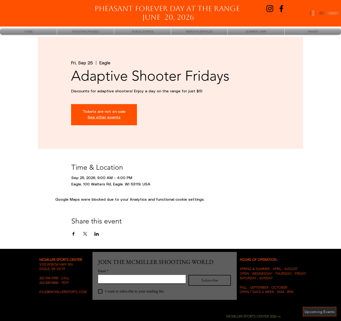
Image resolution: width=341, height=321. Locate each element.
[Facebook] (281, 8)
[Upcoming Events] (319, 311)
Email (103, 271)
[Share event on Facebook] (73, 234)
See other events (104, 117)
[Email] (140, 279)
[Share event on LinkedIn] (96, 234)
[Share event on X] (85, 234)
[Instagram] (269, 8)
